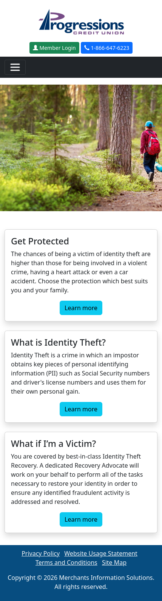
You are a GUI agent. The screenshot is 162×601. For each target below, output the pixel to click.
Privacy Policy (41, 553)
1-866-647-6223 (106, 47)
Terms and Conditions (66, 562)
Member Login (54, 47)
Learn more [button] (81, 308)
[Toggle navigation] (15, 67)
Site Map (114, 562)
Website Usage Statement (100, 553)
